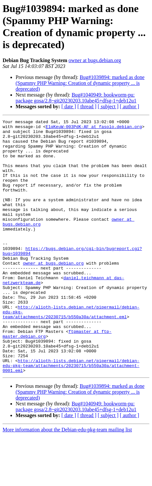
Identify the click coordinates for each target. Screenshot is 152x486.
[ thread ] (86, 106)
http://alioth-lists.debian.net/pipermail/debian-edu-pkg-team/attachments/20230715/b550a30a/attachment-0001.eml (71, 415)
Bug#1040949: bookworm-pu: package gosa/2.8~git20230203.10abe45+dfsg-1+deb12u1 (76, 97)
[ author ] (129, 106)
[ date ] (68, 106)
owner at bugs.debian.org (95, 60)
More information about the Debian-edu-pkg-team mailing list (67, 480)
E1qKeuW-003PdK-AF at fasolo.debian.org (94, 128)
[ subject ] (108, 106)
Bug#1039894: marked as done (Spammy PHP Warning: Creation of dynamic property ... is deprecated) (80, 83)
